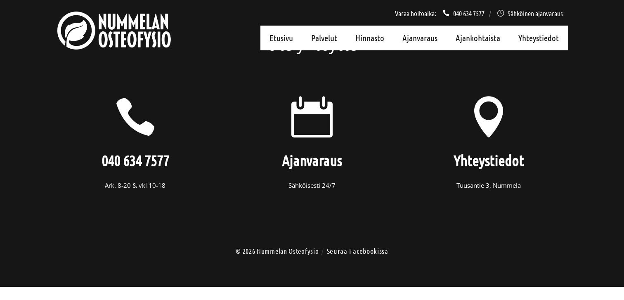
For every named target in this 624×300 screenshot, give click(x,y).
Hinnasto (369, 38)
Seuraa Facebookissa (357, 250)
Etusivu (281, 38)
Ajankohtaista (478, 38)
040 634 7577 (463, 13)
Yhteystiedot (538, 38)
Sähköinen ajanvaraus (530, 13)
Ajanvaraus (419, 38)
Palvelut (324, 38)
